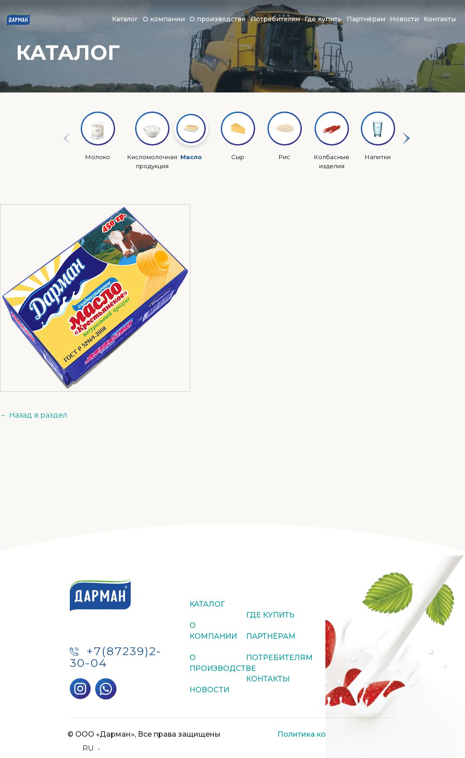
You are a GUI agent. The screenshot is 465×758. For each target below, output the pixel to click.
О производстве (217, 19)
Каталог (125, 19)
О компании (164, 19)
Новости (404, 19)
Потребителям (275, 19)
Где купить (323, 19)
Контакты (440, 19)
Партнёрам (366, 19)
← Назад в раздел (34, 415)
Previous (63, 144)
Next (402, 144)
